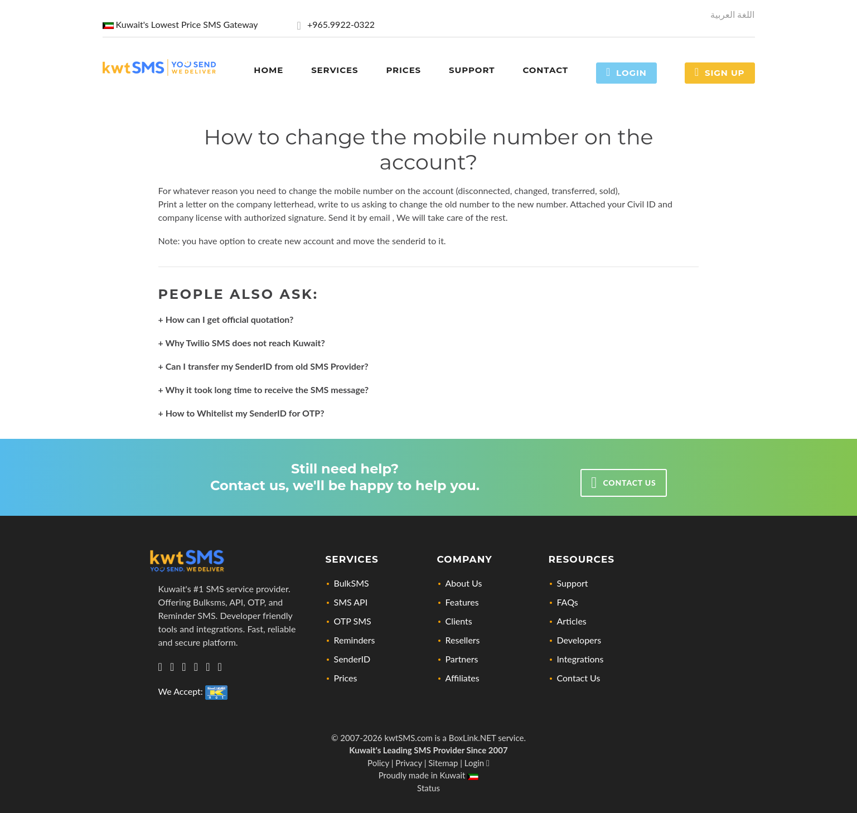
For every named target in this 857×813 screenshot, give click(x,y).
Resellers (463, 640)
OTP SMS (352, 621)
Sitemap (443, 763)
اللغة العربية (732, 14)
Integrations (580, 659)
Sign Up (720, 72)
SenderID (352, 659)
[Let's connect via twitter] (184, 666)
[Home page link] (159, 66)
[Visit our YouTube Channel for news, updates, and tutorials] (220, 666)
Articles (572, 621)
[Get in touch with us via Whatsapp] (160, 666)
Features (462, 602)
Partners (462, 659)
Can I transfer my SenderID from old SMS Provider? (267, 366)
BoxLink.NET (472, 738)
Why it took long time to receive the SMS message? (267, 389)
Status (428, 788)
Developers (579, 640)
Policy (378, 763)
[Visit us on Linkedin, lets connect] (172, 666)
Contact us (623, 483)
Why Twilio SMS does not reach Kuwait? (245, 342)
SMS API (351, 602)
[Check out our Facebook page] (208, 666)
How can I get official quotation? (230, 319)
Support (572, 583)
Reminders (354, 640)
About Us (464, 583)
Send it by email (360, 217)
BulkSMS (351, 583)
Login (626, 72)
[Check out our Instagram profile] (196, 666)
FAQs (567, 602)
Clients (459, 621)
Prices (345, 677)
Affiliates (463, 677)
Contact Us (579, 677)
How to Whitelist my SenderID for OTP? (245, 413)
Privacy (408, 763)
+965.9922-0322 (336, 24)
